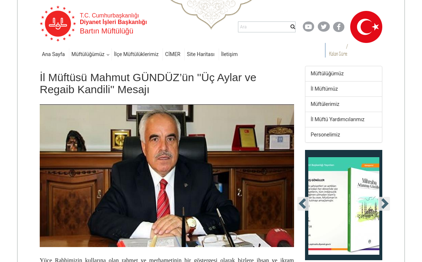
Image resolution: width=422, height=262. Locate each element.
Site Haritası (201, 54)
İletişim (229, 54)
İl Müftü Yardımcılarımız (338, 119)
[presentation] (303, 204)
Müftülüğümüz (88, 54)
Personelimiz (325, 135)
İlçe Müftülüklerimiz (136, 54)
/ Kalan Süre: (338, 50)
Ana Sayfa (53, 54)
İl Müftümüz (324, 89)
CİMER (172, 54)
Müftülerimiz (325, 104)
